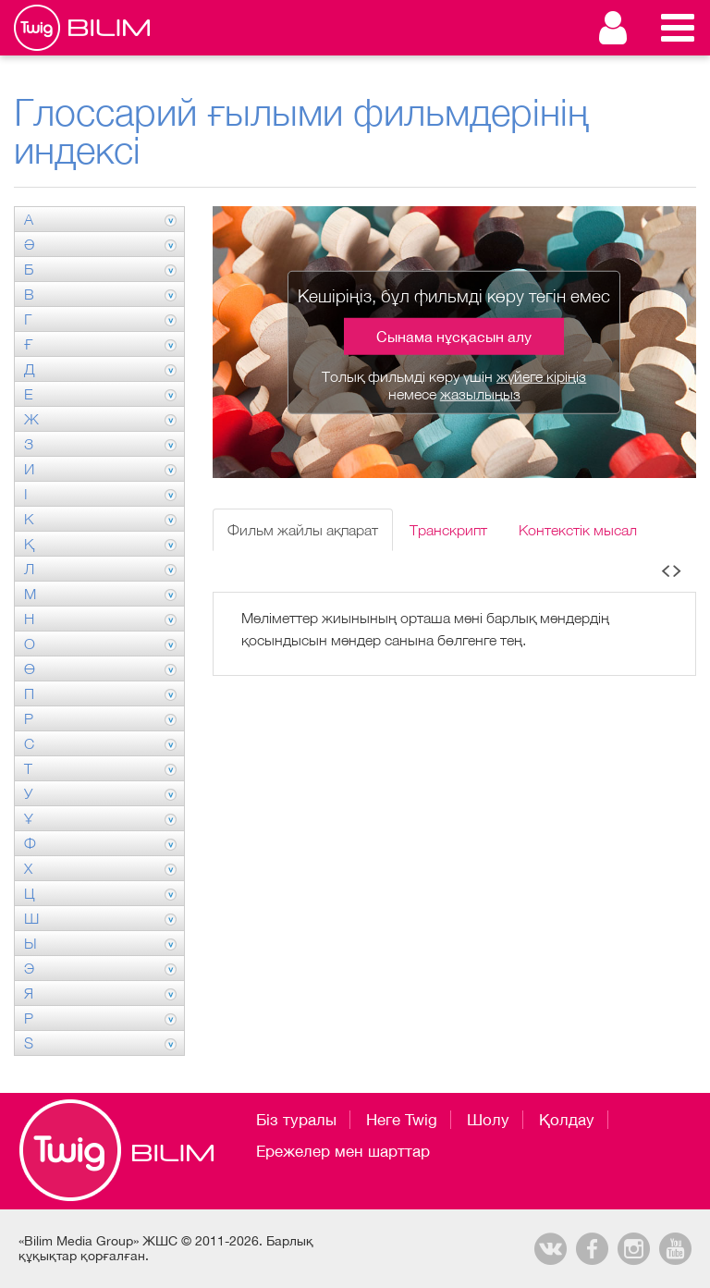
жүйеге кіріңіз (541, 376)
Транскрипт (448, 529)
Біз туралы (296, 1119)
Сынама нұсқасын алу (454, 336)
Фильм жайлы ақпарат (302, 529)
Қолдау (566, 1119)
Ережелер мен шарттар (343, 1151)
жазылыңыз (480, 394)
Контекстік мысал (578, 529)
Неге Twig (401, 1119)
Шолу (488, 1119)
